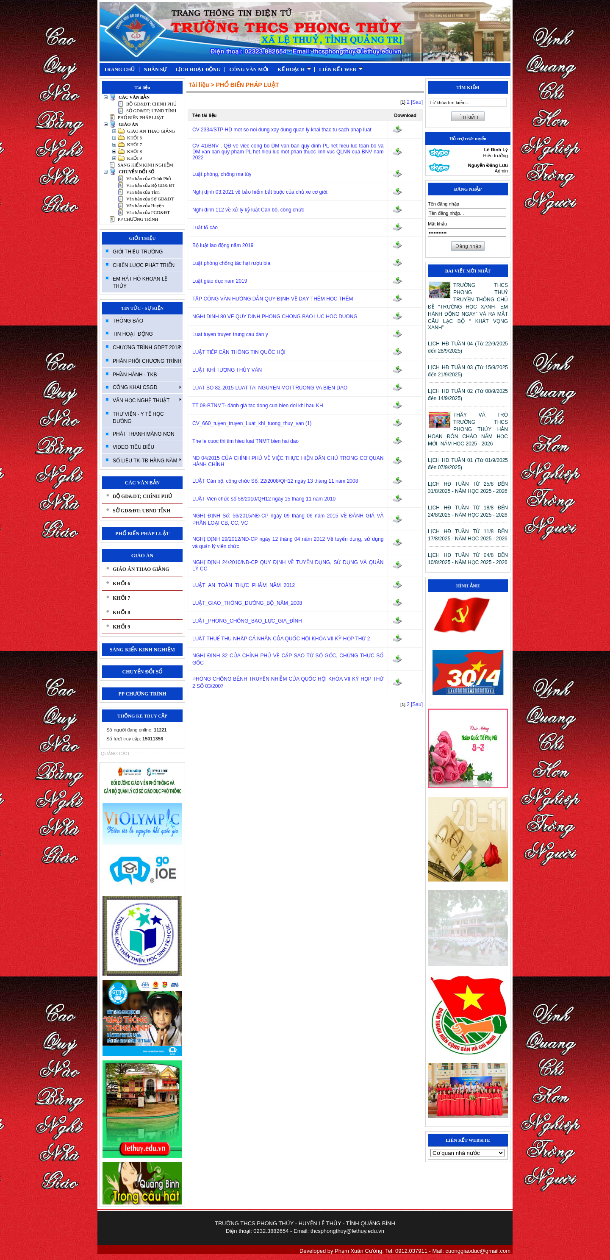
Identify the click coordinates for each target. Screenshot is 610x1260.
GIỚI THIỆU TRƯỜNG (138, 252)
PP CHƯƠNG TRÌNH (138, 219)
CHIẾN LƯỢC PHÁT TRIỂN (144, 265)
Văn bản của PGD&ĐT (148, 212)
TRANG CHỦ (119, 69)
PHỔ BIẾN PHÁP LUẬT (141, 117)
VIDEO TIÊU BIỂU (133, 447)
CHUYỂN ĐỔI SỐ (136, 172)
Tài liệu (199, 84)
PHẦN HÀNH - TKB (135, 375)
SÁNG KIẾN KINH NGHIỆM (145, 165)
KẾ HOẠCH (294, 69)
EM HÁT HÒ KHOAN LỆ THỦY (140, 282)
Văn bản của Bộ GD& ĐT (150, 185)
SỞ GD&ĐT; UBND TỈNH (151, 110)
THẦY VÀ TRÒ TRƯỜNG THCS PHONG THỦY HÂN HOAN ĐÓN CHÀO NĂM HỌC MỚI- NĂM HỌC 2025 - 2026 (468, 429)
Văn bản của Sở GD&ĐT (150, 199)
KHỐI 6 (134, 138)
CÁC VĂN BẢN (134, 97)
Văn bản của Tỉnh (143, 192)
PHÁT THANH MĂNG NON (144, 434)
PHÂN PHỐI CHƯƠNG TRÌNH (147, 361)
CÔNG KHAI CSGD (147, 387)
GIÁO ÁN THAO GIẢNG (151, 131)
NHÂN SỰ (155, 69)
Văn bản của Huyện (145, 205)
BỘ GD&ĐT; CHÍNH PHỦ (151, 104)
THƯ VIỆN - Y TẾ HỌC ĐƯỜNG (138, 417)
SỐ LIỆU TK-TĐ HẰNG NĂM (147, 460)
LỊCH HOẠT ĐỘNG (197, 69)
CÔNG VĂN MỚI (249, 69)
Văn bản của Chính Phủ (148, 178)
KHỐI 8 (134, 151)
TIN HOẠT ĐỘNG (133, 334)
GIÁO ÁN (128, 124)
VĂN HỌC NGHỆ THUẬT (147, 400)
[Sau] (417, 102)
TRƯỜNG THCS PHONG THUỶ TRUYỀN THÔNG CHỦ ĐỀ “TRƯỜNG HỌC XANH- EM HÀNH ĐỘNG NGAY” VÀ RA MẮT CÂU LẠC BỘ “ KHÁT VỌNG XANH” (468, 306)
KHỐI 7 (134, 144)
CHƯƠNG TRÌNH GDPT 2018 (147, 347)
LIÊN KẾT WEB (341, 69)
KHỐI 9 (134, 158)
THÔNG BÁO (128, 321)
